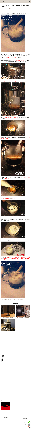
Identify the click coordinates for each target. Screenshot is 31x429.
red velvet (3, 117)
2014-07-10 (6, 8)
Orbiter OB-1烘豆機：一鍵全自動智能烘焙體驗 (23, 317)
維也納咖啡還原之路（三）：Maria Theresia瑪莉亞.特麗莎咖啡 (13, 299)
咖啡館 (2, 358)
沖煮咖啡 (10, 8)
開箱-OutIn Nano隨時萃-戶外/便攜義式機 (8, 317)
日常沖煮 (2, 359)
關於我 (25, 424)
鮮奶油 (27, 13)
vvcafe (2, 8)
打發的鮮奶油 (12, 53)
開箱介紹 (2, 361)
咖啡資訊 (2, 357)
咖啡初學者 (2, 355)
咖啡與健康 (2, 356)
